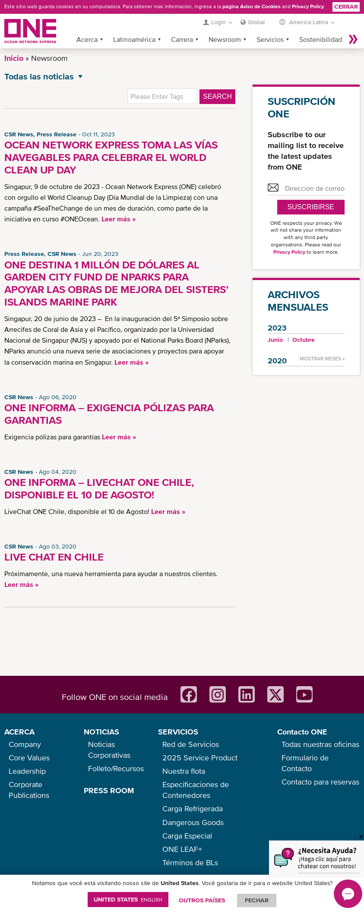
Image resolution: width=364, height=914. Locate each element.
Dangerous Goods (193, 822)
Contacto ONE (302, 731)
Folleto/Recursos (116, 768)
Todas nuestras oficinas (320, 744)
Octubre (303, 339)
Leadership (27, 770)
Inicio (13, 58)
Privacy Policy (308, 6)
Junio (275, 339)
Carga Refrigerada (192, 808)
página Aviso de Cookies (251, 6)
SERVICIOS (178, 731)
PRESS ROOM (109, 790)
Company (25, 744)
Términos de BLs (190, 862)
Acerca (87, 39)
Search (217, 96)
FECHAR (257, 900)
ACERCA (19, 731)
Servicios (270, 39)
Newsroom (225, 39)
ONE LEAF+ (182, 849)
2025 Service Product (199, 757)
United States (128, 899)
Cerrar (346, 6)
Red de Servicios (190, 744)
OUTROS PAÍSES (202, 900)
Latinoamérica (134, 39)
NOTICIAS (101, 731)
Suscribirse (311, 207)
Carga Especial (187, 835)
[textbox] (162, 96)
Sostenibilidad (320, 39)
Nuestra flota (183, 770)
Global (256, 22)
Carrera (182, 39)
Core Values (29, 757)
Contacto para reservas (320, 781)
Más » (353, 39)
